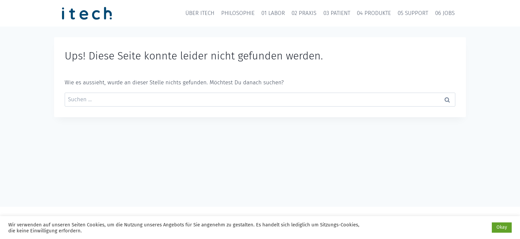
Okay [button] (501, 227)
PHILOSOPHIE (238, 13)
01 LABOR (273, 13)
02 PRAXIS (304, 13)
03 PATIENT (336, 13)
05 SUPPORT (413, 13)
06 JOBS (445, 13)
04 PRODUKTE (374, 13)
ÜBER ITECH (199, 13)
